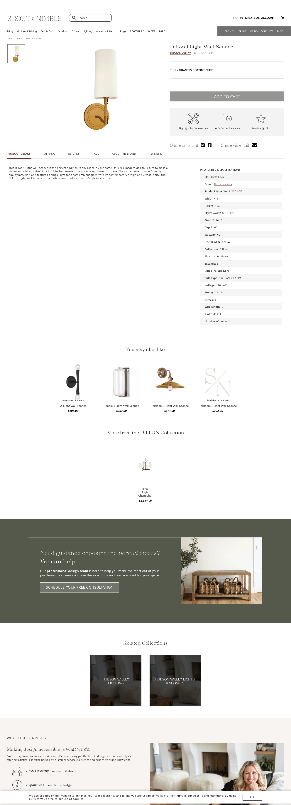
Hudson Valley (180, 53)
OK (252, 797)
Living (9, 31)
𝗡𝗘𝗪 (151, 31)
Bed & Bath (47, 31)
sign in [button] (238, 18)
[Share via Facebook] (210, 145)
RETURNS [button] (74, 153)
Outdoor (63, 31)
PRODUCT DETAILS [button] (19, 153)
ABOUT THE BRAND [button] (124, 153)
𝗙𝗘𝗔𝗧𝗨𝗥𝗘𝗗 (137, 31)
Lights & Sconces (33, 38)
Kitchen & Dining (27, 31)
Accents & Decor (106, 31)
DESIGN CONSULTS (261, 31)
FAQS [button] (96, 153)
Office (75, 31)
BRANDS (230, 31)
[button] (282, 18)
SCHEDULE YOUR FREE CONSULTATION (80, 587)
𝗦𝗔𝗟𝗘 (161, 31)
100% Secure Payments (227, 128)
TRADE (242, 31)
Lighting (87, 31)
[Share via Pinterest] (203, 145)
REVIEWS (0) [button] (156, 153)
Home (10, 38)
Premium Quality (260, 128)
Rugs (123, 31)
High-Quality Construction (193, 128)
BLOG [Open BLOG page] (280, 31)
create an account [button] (260, 18)
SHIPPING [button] (49, 153)
